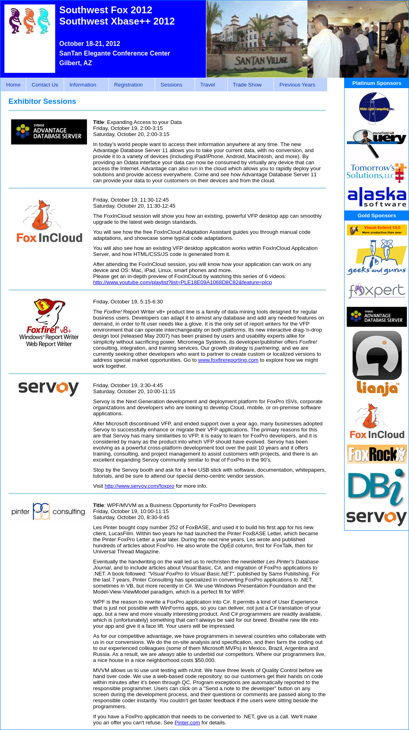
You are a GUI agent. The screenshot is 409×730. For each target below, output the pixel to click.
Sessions (172, 85)
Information (84, 85)
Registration (129, 85)
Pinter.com (187, 723)
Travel (209, 85)
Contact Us (45, 85)
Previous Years (298, 85)
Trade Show (248, 85)
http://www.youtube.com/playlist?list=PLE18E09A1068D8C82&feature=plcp (182, 282)
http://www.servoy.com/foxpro (139, 486)
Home (13, 85)
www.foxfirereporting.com (228, 360)
